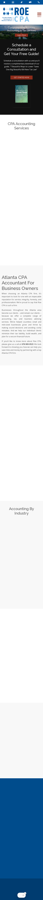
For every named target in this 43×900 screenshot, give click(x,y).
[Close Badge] (25, 893)
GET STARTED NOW (21, 77)
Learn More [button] (21, 35)
